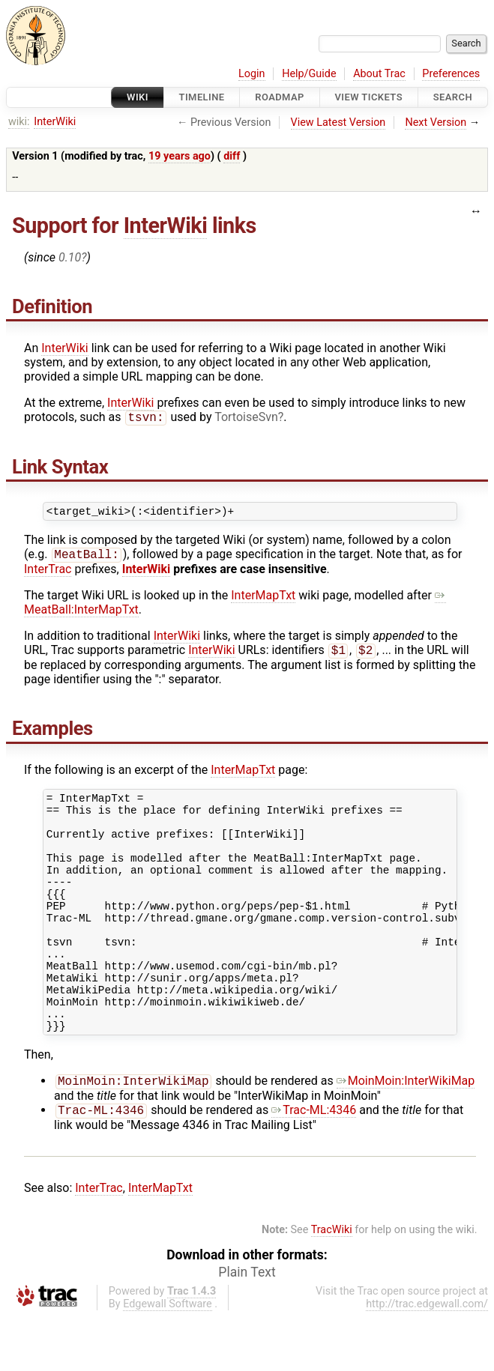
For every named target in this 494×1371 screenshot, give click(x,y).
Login (251, 73)
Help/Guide (309, 73)
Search (452, 97)
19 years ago (179, 156)
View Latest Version (338, 122)
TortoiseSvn (246, 418)
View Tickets (369, 97)
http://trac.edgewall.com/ (427, 1358)
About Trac (379, 73)
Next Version (435, 122)
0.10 (69, 257)
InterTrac (47, 574)
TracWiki (331, 1284)
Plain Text (246, 1326)
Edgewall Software (167, 1358)
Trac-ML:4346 (313, 1164)
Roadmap (279, 97)
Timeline (202, 97)
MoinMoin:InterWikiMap (406, 1134)
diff (231, 156)
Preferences (451, 73)
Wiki (137, 97)
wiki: (19, 121)
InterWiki (55, 121)
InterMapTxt (263, 600)
